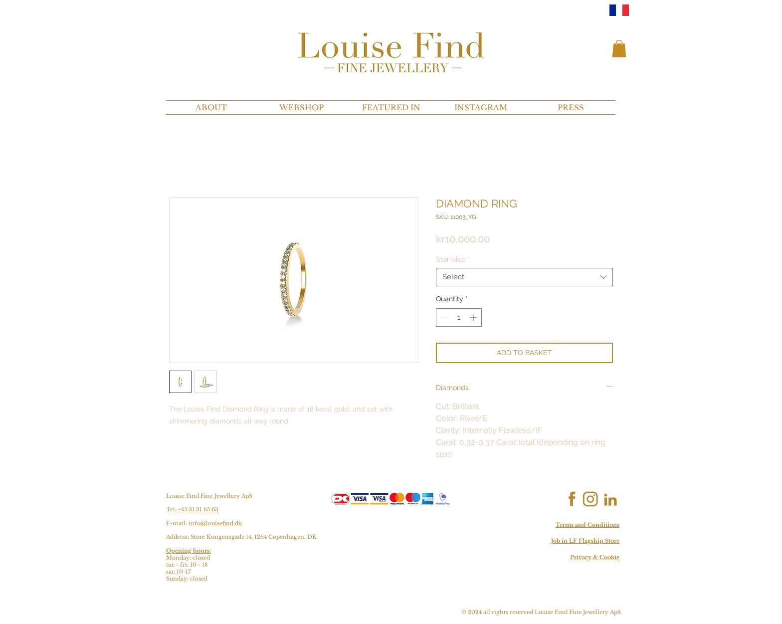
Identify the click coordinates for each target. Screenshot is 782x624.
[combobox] (524, 277)
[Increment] (474, 317)
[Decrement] (443, 317)
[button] (619, 48)
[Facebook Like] (540, 499)
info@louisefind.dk (215, 523)
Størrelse (453, 259)
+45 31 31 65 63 (198, 509)
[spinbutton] (459, 317)
